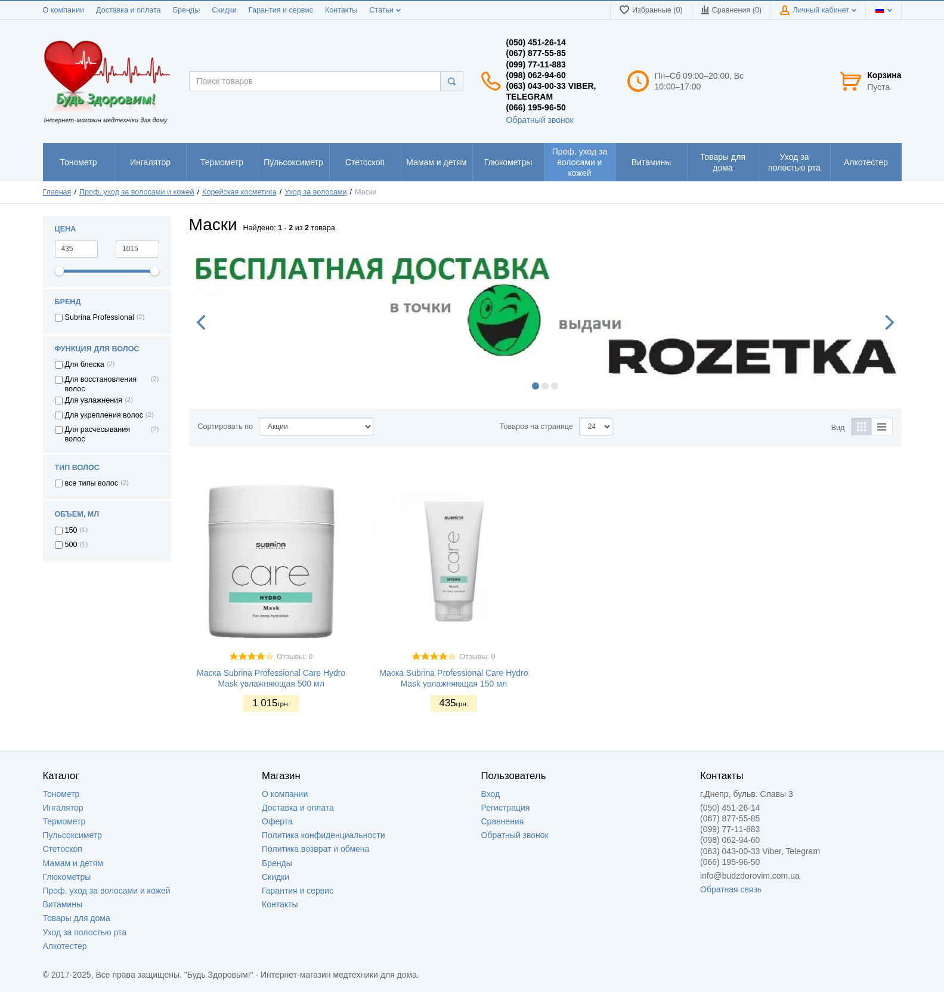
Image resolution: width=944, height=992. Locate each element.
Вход (490, 794)
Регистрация (505, 807)
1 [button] (535, 386)
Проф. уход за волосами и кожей (107, 890)
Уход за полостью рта (85, 932)
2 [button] (545, 386)
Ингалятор (63, 807)
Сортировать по (225, 426)
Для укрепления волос (104, 415)
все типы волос (92, 483)
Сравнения (502, 821)
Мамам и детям (73, 863)
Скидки (224, 10)
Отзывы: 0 (294, 657)
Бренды (186, 10)
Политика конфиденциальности (323, 835)
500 (71, 544)
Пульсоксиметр (72, 835)
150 (71, 530)
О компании (63, 10)
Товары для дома (76, 918)
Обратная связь (731, 889)
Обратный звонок (540, 120)
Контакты (341, 10)
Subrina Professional (99, 317)
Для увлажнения (93, 400)
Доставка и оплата (128, 10)
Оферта (277, 821)
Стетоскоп (62, 849)
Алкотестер (65, 946)
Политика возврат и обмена (315, 849)
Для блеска (84, 364)
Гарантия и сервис (281, 10)
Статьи (384, 10)
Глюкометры (67, 877)
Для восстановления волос (101, 384)
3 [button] (554, 386)
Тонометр (61, 794)
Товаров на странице (536, 426)
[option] (545, 315)
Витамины (62, 904)
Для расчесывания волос (98, 434)
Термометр (64, 821)
